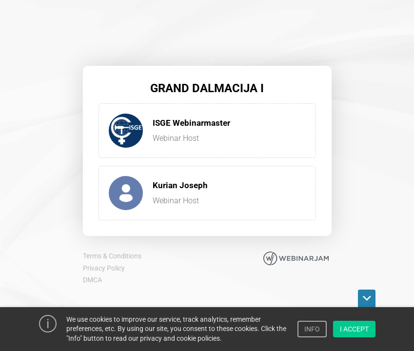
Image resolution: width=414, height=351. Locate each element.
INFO (312, 329)
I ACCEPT (354, 329)
